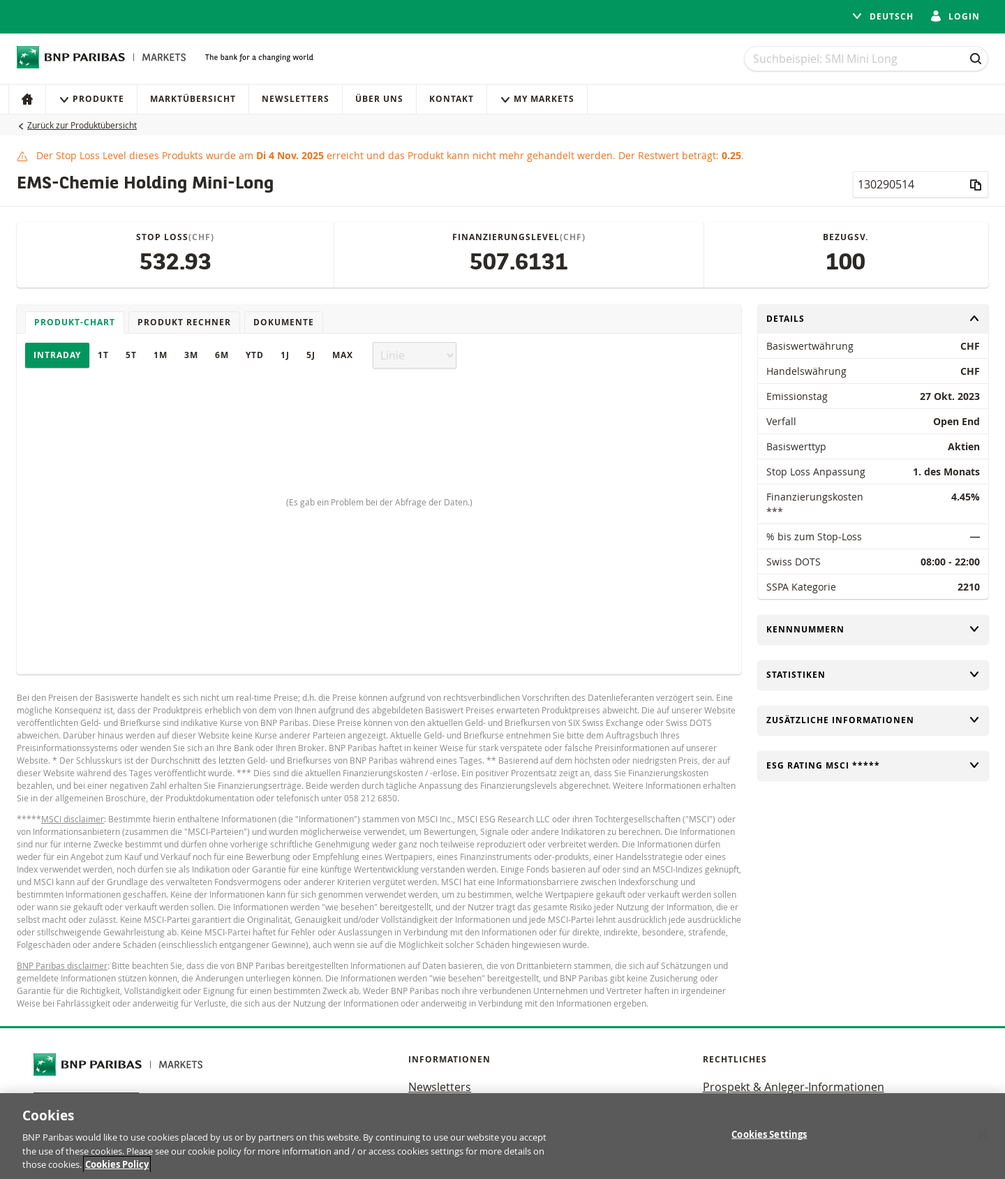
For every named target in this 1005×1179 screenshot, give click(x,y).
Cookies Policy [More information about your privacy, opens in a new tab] (117, 1164)
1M (161, 355)
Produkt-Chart (74, 322)
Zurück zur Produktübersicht (82, 125)
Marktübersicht (193, 99)
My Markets (537, 99)
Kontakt (451, 99)
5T (131, 355)
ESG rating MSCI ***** (873, 765)
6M (222, 355)
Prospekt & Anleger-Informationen (793, 1087)
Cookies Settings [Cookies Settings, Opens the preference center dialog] (769, 1134)
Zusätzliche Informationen (873, 720)
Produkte (91, 99)
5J (310, 355)
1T (103, 355)
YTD (255, 355)
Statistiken (873, 675)
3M (191, 355)
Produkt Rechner (184, 322)
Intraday (57, 355)
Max (342, 355)
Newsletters (295, 99)
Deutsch (882, 16)
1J (285, 355)
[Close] (982, 1134)
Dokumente (283, 322)
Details (873, 319)
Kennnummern (873, 629)
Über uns (379, 99)
